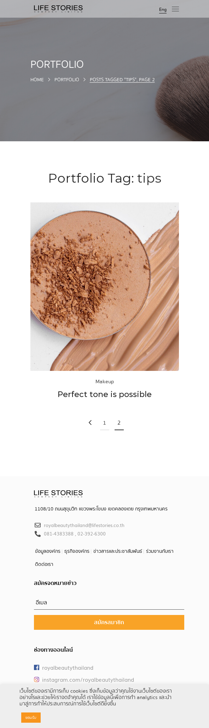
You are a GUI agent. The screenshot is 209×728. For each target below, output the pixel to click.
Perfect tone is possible (105, 394)
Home (37, 80)
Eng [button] (163, 9)
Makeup (104, 381)
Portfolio (66, 80)
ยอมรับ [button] (30, 718)
